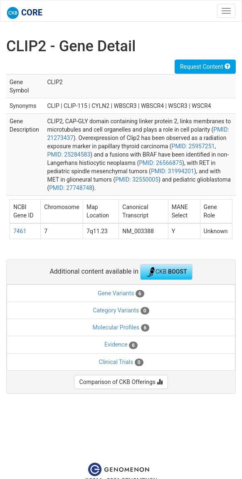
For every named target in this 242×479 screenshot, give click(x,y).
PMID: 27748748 (70, 188)
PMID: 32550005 (136, 179)
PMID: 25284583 (68, 154)
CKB (166, 272)
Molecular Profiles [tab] (121, 328)
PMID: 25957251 (193, 146)
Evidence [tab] (121, 345)
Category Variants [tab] (121, 310)
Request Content (205, 66)
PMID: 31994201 (172, 171)
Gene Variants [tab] (121, 293)
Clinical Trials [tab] (121, 362)
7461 (19, 231)
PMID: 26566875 (160, 163)
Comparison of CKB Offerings (121, 382)
